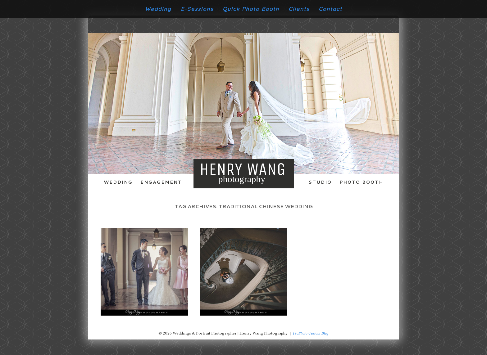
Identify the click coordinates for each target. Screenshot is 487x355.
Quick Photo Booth (251, 8)
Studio (320, 182)
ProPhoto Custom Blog (311, 333)
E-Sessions (197, 8)
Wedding (158, 8)
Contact (330, 8)
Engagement (161, 182)
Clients (299, 8)
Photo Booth (361, 182)
